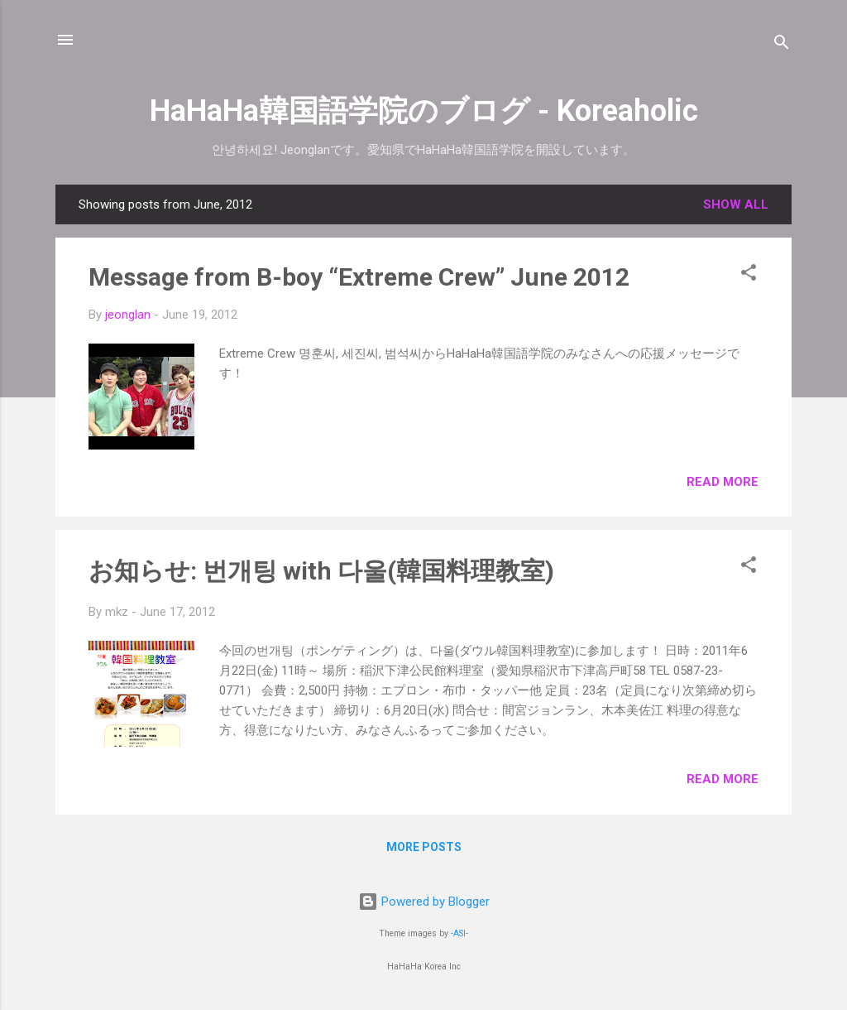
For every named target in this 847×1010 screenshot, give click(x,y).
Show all (735, 204)
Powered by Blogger (424, 901)
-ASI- (459, 933)
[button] (748, 275)
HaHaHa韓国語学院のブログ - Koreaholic (424, 111)
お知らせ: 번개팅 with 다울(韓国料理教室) (321, 570)
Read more (722, 481)
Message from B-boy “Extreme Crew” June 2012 (359, 276)
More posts (424, 847)
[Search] (782, 45)
